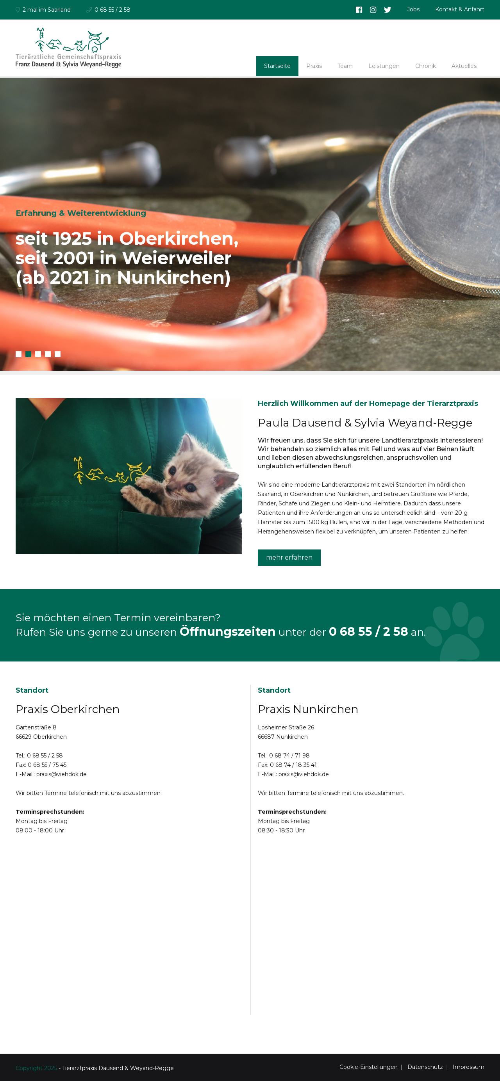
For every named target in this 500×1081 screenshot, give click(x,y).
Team (345, 65)
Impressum (468, 1066)
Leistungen (384, 65)
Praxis (314, 65)
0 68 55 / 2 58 (368, 631)
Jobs (413, 9)
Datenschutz (425, 1066)
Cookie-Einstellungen (368, 1066)
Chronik (425, 65)
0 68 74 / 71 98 (289, 755)
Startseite (277, 65)
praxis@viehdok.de (61, 774)
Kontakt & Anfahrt (459, 9)
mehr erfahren (289, 557)
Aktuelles (464, 65)
